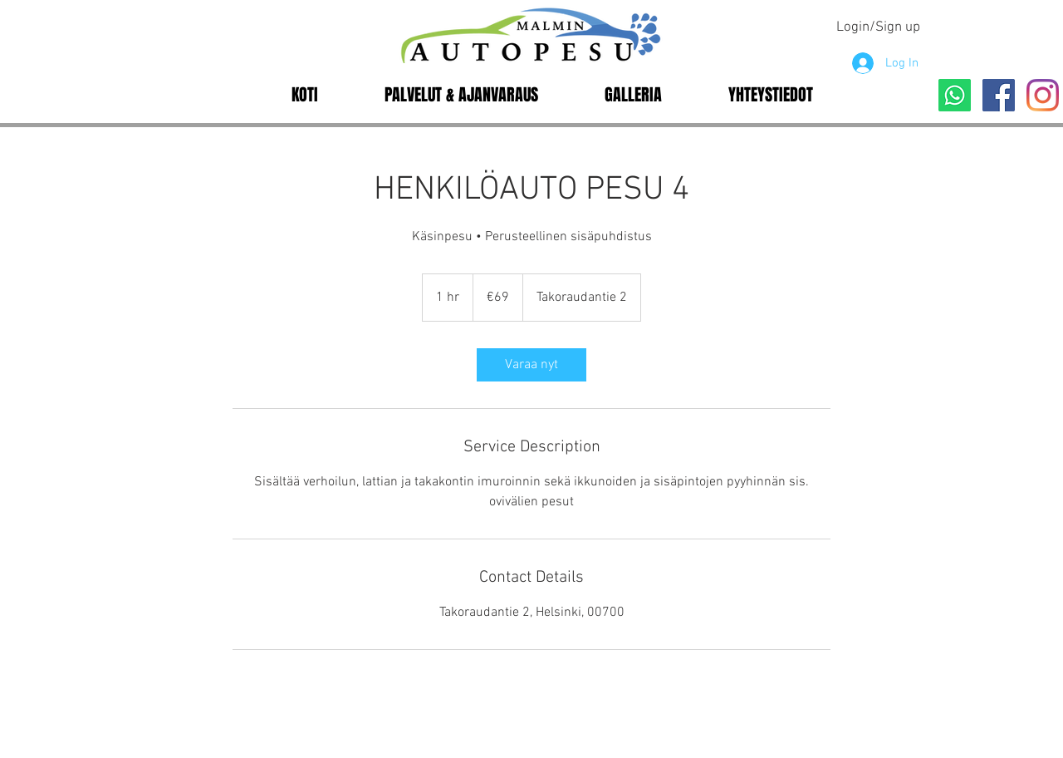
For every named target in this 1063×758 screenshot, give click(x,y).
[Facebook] (998, 95)
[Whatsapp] (954, 95)
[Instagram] (1042, 95)
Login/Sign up (878, 27)
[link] (531, 364)
